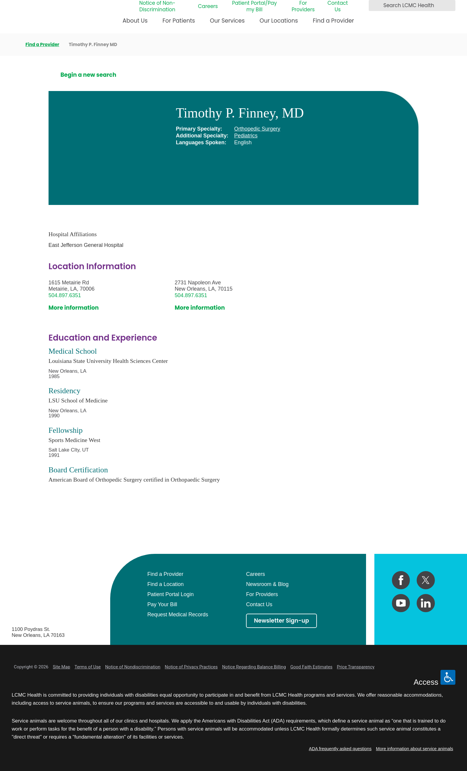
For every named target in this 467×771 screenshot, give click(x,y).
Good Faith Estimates (311, 667)
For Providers (303, 6)
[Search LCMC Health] (375, 5)
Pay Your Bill (162, 604)
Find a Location (165, 584)
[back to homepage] (14, 45)
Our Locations (279, 21)
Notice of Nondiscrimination (132, 667)
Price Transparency (355, 667)
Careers (208, 6)
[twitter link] (426, 580)
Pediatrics (245, 136)
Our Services (227, 21)
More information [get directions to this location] (74, 308)
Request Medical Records (177, 615)
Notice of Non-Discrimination (157, 6)
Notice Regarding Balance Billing (254, 667)
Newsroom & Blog (267, 584)
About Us (135, 21)
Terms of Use (87, 667)
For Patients (179, 21)
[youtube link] (401, 603)
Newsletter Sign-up (281, 621)
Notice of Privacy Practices (191, 667)
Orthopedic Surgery (257, 129)
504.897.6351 (65, 295)
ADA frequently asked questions (340, 748)
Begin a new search (88, 75)
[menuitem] (135, 23)
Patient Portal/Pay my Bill (254, 6)
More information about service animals (414, 748)
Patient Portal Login (170, 594)
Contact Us (337, 6)
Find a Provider (333, 21)
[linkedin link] (426, 603)
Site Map (61, 667)
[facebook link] (401, 580)
